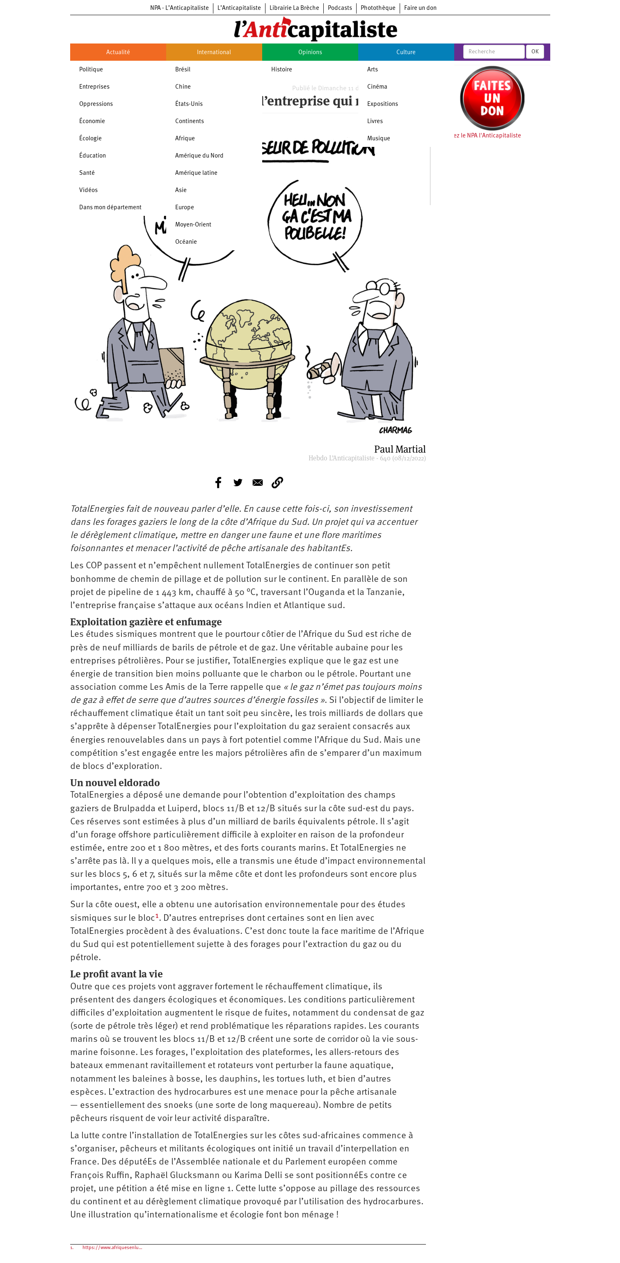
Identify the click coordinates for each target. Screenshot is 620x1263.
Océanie (186, 242)
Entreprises (94, 87)
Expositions (382, 104)
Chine (183, 87)
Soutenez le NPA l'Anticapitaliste (478, 136)
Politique (91, 70)
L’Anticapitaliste (239, 8)
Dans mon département (110, 208)
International (214, 53)
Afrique (185, 139)
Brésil (182, 70)
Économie (92, 122)
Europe (184, 208)
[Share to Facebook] (218, 482)
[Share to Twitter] (238, 482)
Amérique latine (196, 173)
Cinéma (377, 87)
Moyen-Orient (193, 225)
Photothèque (378, 8)
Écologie (90, 139)
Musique (378, 139)
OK (535, 52)
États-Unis (189, 104)
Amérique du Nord (199, 156)
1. (71, 1247)
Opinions (310, 53)
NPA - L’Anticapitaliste (179, 8)
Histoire (281, 70)
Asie (181, 191)
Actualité (118, 53)
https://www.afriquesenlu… (112, 1247)
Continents (189, 122)
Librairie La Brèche (294, 8)
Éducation (92, 156)
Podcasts (340, 8)
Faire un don (420, 8)
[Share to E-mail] (257, 482)
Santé (87, 173)
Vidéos (88, 191)
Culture (406, 53)
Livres (375, 122)
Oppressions (96, 104)
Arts (372, 70)
